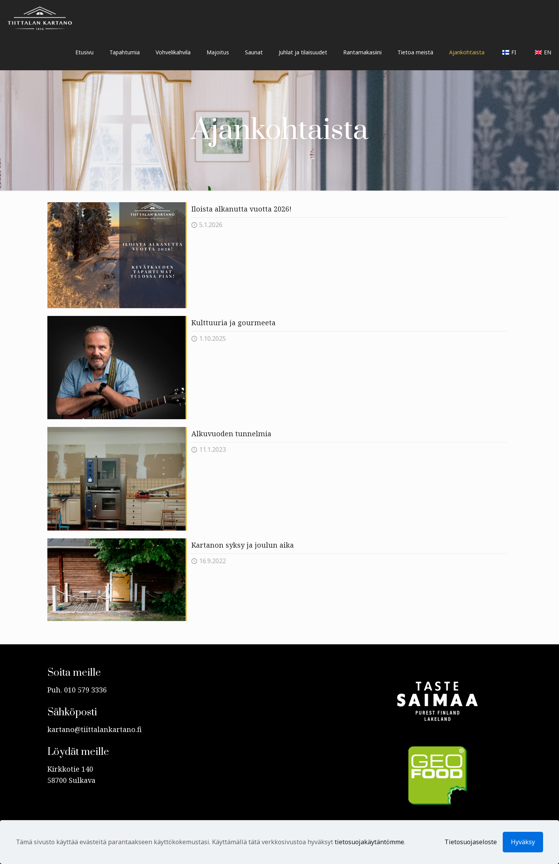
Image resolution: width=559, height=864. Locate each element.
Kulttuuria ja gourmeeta (233, 322)
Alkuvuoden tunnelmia (231, 433)
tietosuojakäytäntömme (369, 842)
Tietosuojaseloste (470, 842)
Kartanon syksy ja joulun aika (242, 545)
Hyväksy (523, 842)
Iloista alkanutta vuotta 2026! (241, 208)
